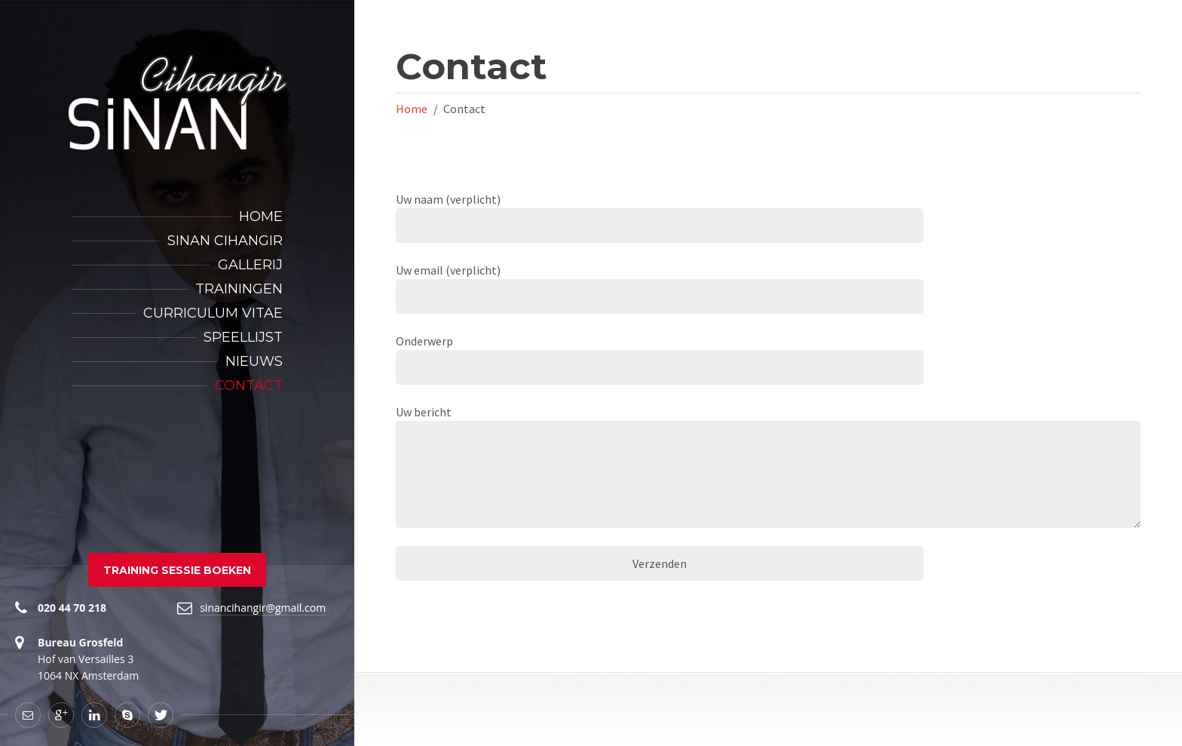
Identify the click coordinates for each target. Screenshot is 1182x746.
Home (261, 216)
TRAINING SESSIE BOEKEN (177, 570)
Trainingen (239, 289)
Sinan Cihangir (225, 240)
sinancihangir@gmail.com (263, 607)
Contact (249, 385)
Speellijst (243, 337)
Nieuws (254, 361)
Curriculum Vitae (213, 313)
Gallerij (250, 264)
